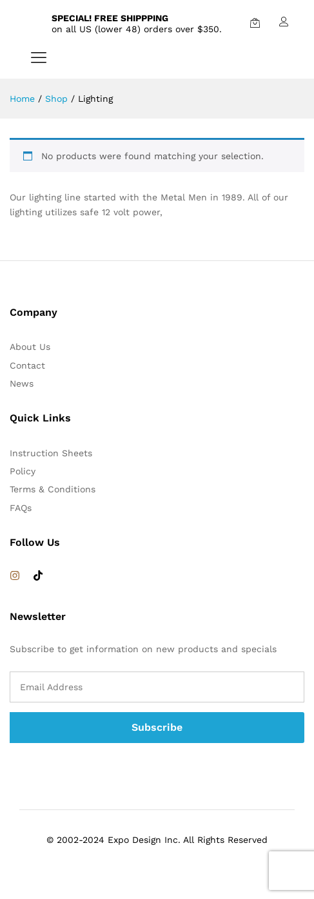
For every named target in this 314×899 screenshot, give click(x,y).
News (22, 383)
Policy (22, 471)
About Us (30, 347)
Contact (27, 365)
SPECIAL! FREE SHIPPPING (110, 18)
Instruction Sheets (51, 453)
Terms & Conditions (52, 489)
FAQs (21, 508)
